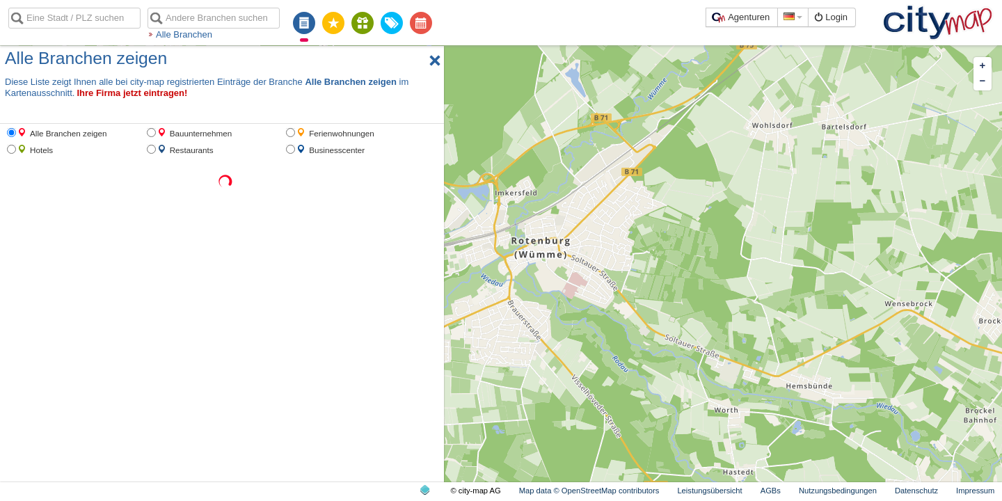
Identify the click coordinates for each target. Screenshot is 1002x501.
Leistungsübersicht (709, 490)
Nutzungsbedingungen (838, 490)
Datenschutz (916, 490)
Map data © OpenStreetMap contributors (589, 490)
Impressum (975, 490)
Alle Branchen (184, 34)
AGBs (771, 490)
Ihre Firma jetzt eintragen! (132, 93)
